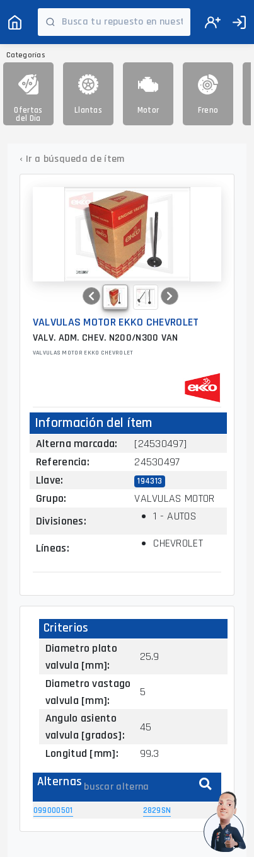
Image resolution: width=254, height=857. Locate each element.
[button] (91, 296)
